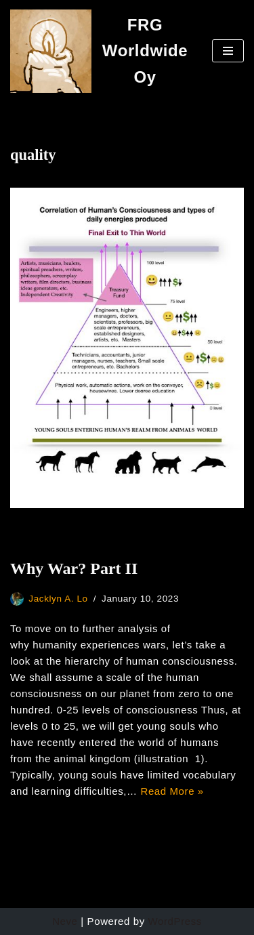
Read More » (171, 791)
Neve (64, 921)
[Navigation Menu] (228, 50)
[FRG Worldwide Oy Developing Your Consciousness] (101, 51)
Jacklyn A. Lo (57, 599)
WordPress (175, 921)
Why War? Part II (73, 568)
